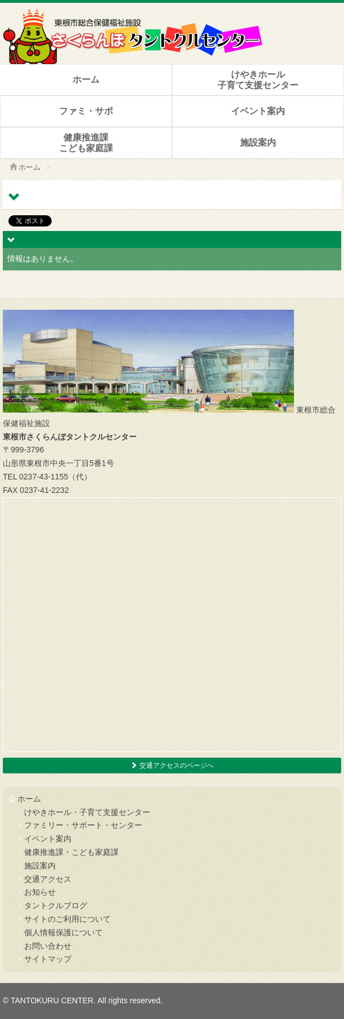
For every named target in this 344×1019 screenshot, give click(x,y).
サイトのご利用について (67, 918)
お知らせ (40, 891)
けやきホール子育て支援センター (258, 80)
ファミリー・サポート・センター (83, 825)
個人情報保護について (63, 932)
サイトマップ (47, 958)
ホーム (86, 79)
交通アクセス (47, 879)
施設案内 (258, 142)
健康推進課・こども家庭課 (71, 852)
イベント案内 (258, 111)
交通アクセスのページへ (171, 765)
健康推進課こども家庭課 (86, 143)
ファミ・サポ (86, 111)
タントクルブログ (55, 905)
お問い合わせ (47, 945)
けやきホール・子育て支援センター (87, 812)
